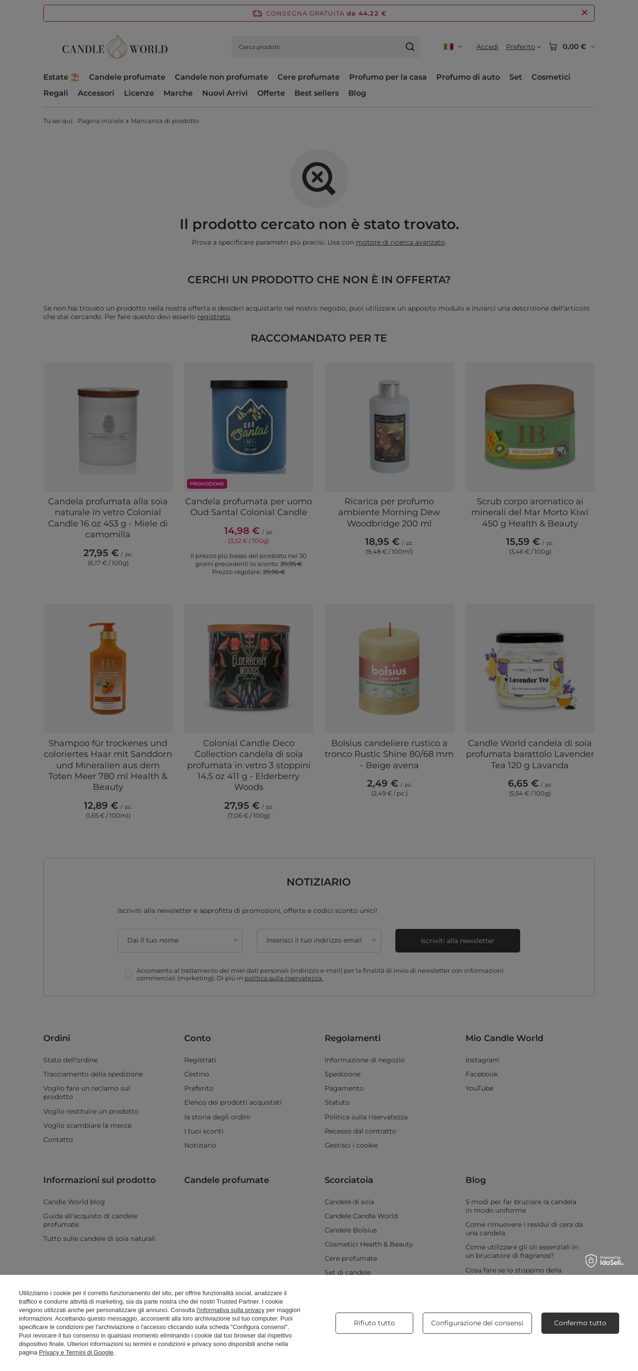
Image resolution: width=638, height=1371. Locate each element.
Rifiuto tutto (374, 1323)
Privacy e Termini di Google (76, 1352)
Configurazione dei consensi (477, 1323)
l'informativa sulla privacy (230, 1310)
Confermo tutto (580, 1323)
